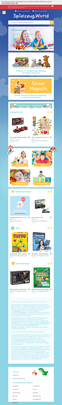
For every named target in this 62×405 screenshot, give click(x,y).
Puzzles (35, 389)
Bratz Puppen (30, 34)
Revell (35, 219)
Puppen (35, 311)
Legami (14, 219)
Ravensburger (15, 34)
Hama (27, 38)
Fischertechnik (15, 44)
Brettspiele (16, 386)
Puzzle (42, 165)
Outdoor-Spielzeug (21, 339)
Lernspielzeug (42, 184)
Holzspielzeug (16, 392)
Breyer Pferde (30, 42)
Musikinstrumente (34, 324)
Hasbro (28, 40)
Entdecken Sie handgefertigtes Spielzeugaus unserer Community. (31, 72)
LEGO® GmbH (16, 139)
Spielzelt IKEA (30, 44)
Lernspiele (15, 389)
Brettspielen (24, 348)
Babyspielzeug (37, 396)
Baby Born (15, 396)
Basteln (15, 399)
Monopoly (14, 327)
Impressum (16, 375)
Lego (12, 36)
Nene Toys (37, 139)
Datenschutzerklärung (19, 378)
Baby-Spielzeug (20, 184)
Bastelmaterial (18, 311)
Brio (12, 42)
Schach (22, 327)
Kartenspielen (34, 348)
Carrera (28, 36)
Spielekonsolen (44, 322)
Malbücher (16, 402)
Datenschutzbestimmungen (8, 3)
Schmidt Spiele (15, 40)
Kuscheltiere (20, 165)
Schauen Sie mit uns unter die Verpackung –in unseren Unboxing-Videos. (31, 96)
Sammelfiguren (37, 399)
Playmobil (14, 38)
